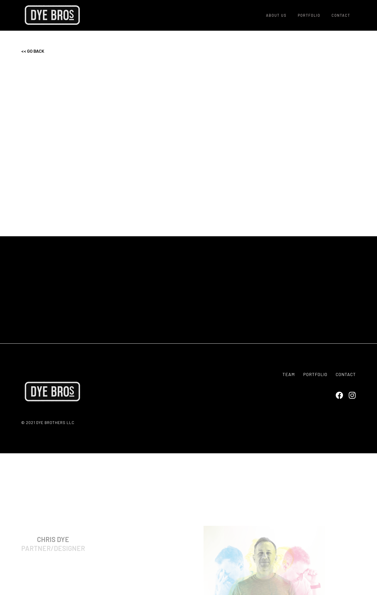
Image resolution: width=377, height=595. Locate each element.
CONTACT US (188, 319)
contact (341, 15)
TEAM (288, 374)
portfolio (315, 374)
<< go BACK (32, 51)
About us (276, 15)
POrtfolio (309, 15)
